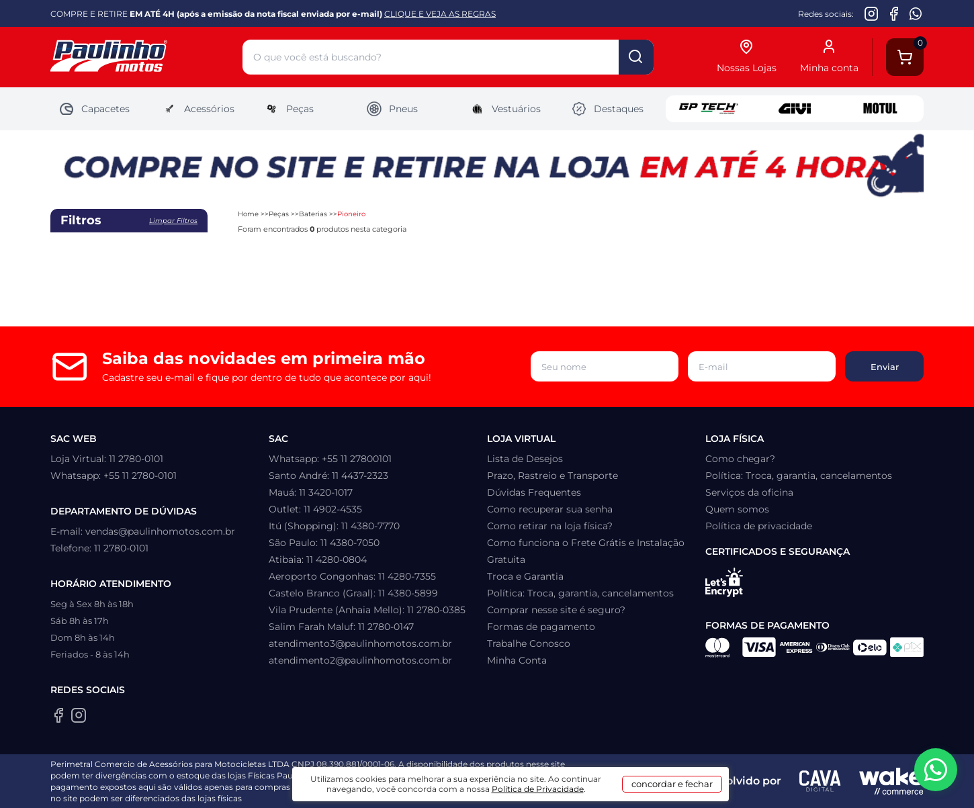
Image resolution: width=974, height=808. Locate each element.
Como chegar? (740, 459)
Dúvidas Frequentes (534, 492)
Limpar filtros (173, 220)
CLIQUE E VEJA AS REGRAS (440, 14)
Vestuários (505, 109)
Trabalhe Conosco (528, 643)
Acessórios (197, 109)
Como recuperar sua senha (550, 509)
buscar (636, 57)
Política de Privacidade (538, 789)
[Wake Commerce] (891, 781)
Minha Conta (517, 660)
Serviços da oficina (749, 492)
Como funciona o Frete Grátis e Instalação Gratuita (585, 551)
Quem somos (737, 509)
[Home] (146, 57)
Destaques (607, 109)
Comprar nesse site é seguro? (556, 610)
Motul (881, 108)
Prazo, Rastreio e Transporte (552, 475)
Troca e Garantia (525, 576)
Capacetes (94, 109)
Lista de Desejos (525, 459)
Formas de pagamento (541, 627)
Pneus (392, 109)
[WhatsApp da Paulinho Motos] (916, 13)
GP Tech (709, 108)
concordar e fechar (672, 783)
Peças (288, 109)
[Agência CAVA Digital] (820, 781)
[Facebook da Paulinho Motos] (893, 13)
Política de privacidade (758, 526)
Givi (795, 108)
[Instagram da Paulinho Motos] (871, 13)
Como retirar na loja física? (550, 526)
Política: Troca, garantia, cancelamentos (580, 593)
